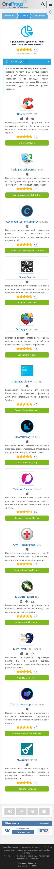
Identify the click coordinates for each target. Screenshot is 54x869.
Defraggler (22, 329)
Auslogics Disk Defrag (23, 169)
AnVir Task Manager (25, 544)
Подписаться (23, 832)
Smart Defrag (22, 436)
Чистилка (23, 760)
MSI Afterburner (24, 596)
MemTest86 (20, 648)
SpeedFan (25, 277)
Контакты (22, 863)
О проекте (32, 863)
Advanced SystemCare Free (22, 221)
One (12, 4)
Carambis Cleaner (22, 381)
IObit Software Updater (23, 704)
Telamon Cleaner (23, 489)
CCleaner (22, 114)
